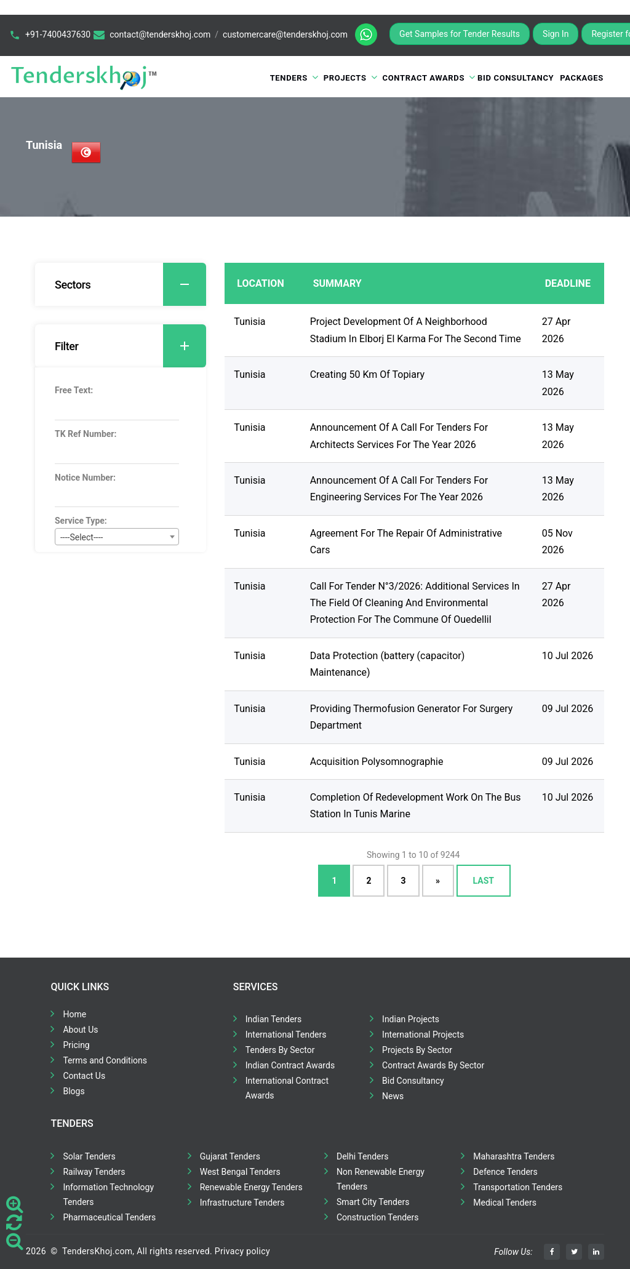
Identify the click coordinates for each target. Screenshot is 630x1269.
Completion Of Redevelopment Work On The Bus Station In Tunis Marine (415, 805)
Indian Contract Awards (290, 1065)
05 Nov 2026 (557, 541)
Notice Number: (85, 477)
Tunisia (249, 321)
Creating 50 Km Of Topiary (367, 374)
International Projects (423, 1034)
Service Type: (81, 521)
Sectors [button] (130, 284)
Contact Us (84, 1076)
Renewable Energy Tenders (251, 1187)
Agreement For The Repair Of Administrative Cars (406, 541)
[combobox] (117, 536)
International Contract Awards (287, 1088)
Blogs (73, 1091)
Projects (345, 77)
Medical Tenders (504, 1202)
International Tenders (286, 1034)
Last (483, 881)
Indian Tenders (273, 1019)
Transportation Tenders (517, 1187)
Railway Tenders (94, 1172)
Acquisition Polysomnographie (377, 761)
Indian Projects (410, 1019)
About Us (80, 1030)
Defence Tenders (505, 1172)
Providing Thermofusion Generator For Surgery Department (411, 717)
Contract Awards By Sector (433, 1065)
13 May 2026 (558, 383)
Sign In (555, 34)
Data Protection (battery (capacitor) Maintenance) (387, 664)
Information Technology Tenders (108, 1194)
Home (74, 1014)
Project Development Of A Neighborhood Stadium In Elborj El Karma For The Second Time (415, 330)
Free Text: (74, 390)
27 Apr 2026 (556, 330)
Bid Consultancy (515, 77)
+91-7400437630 (57, 34)
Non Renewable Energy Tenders (381, 1179)
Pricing (76, 1045)
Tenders (289, 77)
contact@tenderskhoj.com (160, 34)
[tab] (120, 284)
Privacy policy (242, 1251)
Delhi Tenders (362, 1156)
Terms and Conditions (105, 1060)
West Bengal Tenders (240, 1172)
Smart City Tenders (373, 1202)
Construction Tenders (377, 1217)
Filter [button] (130, 345)
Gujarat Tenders (230, 1156)
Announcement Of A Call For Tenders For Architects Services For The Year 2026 (399, 436)
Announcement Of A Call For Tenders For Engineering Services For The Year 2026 (399, 488)
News (393, 1096)
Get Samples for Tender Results (459, 34)
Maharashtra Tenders (513, 1156)
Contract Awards (424, 77)
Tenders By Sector (280, 1050)
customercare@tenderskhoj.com (285, 34)
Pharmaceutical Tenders (109, 1217)
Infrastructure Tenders (242, 1202)
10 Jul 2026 (567, 656)
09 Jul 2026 (567, 709)
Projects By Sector (417, 1050)
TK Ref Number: (85, 434)
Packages (582, 77)
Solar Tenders (89, 1156)
